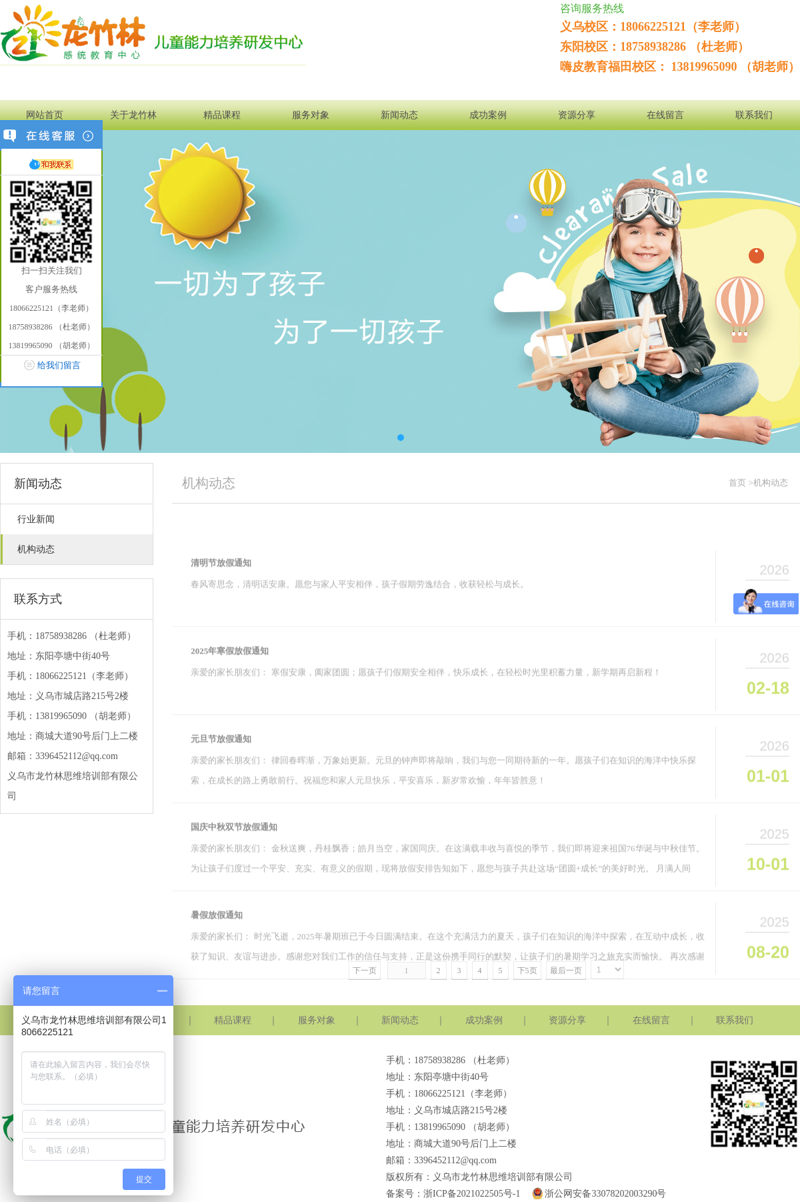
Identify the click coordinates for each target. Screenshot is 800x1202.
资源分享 (576, 115)
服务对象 (310, 115)
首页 (737, 483)
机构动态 (36, 549)
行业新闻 (36, 519)
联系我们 (754, 115)
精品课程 (222, 115)
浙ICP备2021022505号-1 (471, 1194)
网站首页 (44, 115)
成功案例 (488, 115)
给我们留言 (59, 365)
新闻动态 (399, 115)
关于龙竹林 (133, 115)
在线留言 (665, 115)
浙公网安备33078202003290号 (597, 1194)
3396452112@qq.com (76, 756)
